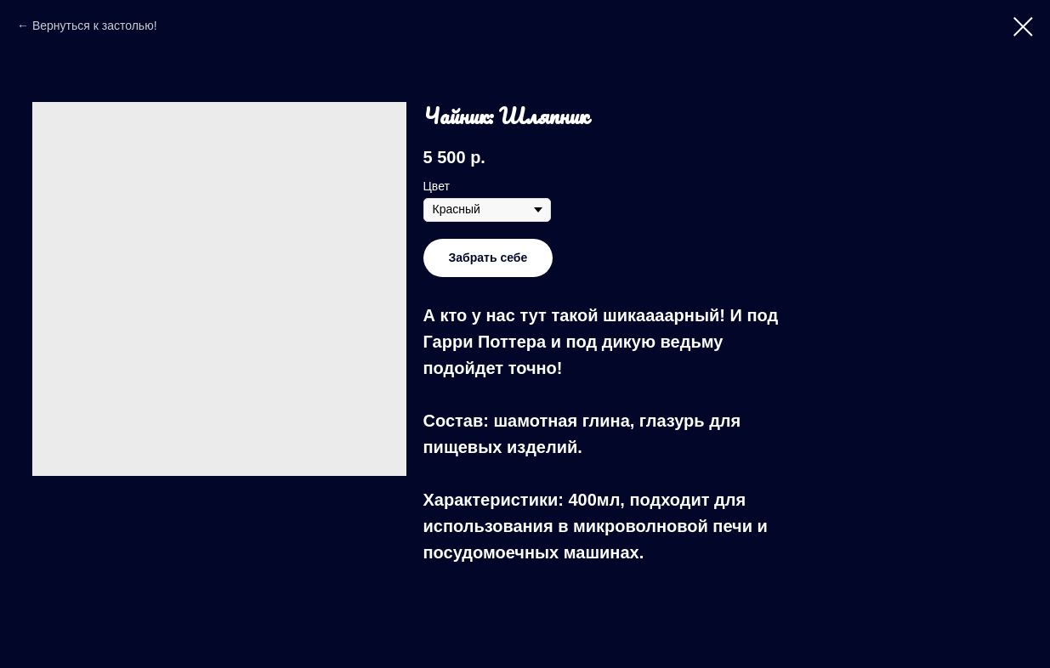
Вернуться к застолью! (94, 25)
